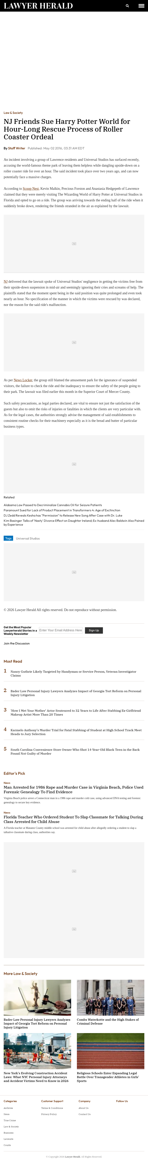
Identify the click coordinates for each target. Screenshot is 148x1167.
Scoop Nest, (31, 189)
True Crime (10, 1120)
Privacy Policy (49, 1114)
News (7, 783)
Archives (8, 1108)
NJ (6, 281)
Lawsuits (8, 1138)
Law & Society (13, 113)
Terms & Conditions (52, 1108)
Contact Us (85, 1114)
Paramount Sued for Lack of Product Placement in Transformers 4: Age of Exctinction (62, 510)
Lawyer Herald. (73, 1156)
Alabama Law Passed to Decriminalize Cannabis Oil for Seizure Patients (53, 505)
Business (8, 1132)
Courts (7, 1145)
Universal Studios (28, 538)
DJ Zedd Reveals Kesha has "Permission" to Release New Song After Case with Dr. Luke (63, 515)
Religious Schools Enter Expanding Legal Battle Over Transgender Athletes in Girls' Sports (108, 1077)
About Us (83, 1108)
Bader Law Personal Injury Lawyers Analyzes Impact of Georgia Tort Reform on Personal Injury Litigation (37, 1023)
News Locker (23, 380)
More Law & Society (20, 973)
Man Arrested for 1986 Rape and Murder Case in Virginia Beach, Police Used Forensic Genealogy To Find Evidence (73, 789)
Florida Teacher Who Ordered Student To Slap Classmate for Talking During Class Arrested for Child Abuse (73, 819)
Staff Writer (17, 148)
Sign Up (94, 630)
